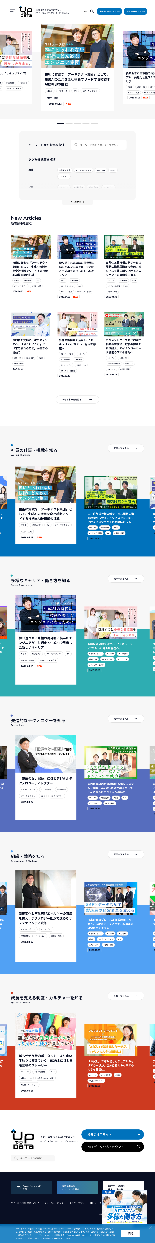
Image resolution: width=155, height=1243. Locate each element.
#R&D (49, 90)
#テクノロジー (57, 812)
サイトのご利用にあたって (26, 1203)
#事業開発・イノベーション (33, 951)
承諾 (130, 1233)
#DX (43, 812)
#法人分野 (122, 949)
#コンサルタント (67, 362)
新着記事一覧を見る (77, 407)
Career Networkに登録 (32, 1188)
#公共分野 (123, 366)
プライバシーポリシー (55, 1202)
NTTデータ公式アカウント (114, 1147)
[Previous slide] (36, 67)
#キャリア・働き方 (14, 88)
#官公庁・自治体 (114, 371)
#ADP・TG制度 (133, 92)
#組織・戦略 (56, 951)
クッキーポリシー (77, 1202)
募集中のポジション (110, 11)
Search (76, 153)
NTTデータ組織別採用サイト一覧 (124, 1188)
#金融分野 (123, 288)
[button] (60, 123)
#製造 (91, 955)
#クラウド (129, 371)
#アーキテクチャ (90, 90)
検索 (92, 11)
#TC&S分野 (10, 83)
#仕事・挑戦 (52, 97)
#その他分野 (40, 1087)
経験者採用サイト (136, 11)
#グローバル (81, 373)
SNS (85, 11)
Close (144, 1193)
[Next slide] (118, 67)
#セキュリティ (66, 373)
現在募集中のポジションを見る (78, 1188)
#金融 (134, 288)
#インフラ (111, 377)
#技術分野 (23, 83)
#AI (75, 90)
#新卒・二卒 (26, 1094)
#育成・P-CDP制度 (46, 1094)
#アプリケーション (106, 955)
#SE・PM (111, 288)
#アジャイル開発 (114, 294)
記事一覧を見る (126, 464)
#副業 (117, 1091)
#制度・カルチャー (29, 1100)
